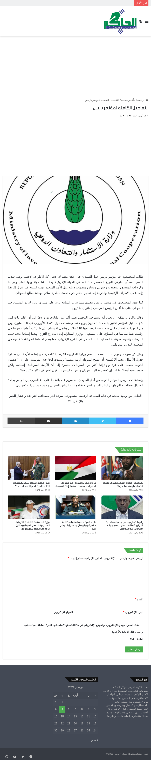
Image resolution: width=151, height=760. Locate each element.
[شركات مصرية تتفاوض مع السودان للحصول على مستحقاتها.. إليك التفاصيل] (75, 468)
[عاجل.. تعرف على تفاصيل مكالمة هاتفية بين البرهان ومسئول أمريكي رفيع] (75, 507)
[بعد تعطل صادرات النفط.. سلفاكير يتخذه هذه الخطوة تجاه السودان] (122, 468)
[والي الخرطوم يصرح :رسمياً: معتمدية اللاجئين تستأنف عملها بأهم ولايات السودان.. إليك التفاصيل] (122, 507)
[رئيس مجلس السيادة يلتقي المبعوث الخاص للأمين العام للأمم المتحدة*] (29, 468)
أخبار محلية (127, 99)
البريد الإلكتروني (133, 612)
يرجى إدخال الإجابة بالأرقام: (127, 631)
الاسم (139, 599)
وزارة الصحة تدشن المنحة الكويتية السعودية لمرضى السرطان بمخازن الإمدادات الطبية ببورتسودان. (33, 525)
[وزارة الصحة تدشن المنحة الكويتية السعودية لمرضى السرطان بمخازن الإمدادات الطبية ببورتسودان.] (29, 507)
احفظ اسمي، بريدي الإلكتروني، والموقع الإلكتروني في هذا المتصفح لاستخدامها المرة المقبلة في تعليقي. (82, 625)
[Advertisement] (75, 64)
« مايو (94, 739)
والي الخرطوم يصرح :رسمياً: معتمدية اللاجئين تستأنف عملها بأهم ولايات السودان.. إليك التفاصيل (124, 525)
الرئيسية (142, 99)
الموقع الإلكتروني (63, 612)
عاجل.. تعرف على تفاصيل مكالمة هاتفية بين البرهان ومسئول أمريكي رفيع (78, 525)
